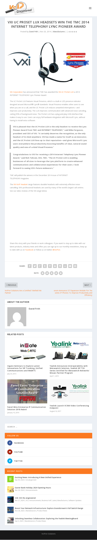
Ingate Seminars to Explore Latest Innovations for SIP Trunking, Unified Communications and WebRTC (25, 368)
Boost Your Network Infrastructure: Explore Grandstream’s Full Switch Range (49, 508)
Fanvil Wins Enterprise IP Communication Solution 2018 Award (26, 408)
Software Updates (74, 501)
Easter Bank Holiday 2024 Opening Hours (33, 488)
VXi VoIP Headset (21, 184)
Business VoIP (47, 501)
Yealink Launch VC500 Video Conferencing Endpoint (69, 407)
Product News (42, 511)
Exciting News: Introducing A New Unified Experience (38, 477)
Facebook (29, 250)
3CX (27, 501)
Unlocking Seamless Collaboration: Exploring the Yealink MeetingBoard (46, 519)
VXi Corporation (16, 92)
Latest (54, 501)
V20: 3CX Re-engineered (25, 498)
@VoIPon (56, 250)
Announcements (31, 490)
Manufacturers (59, 32)
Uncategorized (31, 480)
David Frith (33, 32)
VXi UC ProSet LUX (66, 92)
